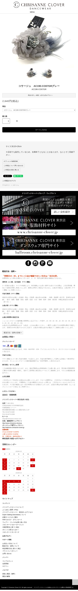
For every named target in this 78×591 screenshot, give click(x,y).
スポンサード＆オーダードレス (13, 525)
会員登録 (5, 563)
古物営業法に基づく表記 (10, 527)
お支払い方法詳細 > (9, 391)
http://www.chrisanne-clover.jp (12, 423)
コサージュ (15, 185)
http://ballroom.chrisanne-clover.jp (13, 427)
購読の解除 (6, 576)
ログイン (5, 566)
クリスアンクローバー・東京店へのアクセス (17, 512)
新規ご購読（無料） (9, 574)
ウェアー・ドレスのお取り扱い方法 (14, 522)
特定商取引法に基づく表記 (11, 548)
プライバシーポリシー (10, 551)
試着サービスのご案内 (10, 517)
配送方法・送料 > (9, 271)
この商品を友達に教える (11, 170)
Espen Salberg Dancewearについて (14, 515)
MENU (31, 12)
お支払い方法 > (8, 337)
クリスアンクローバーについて (13, 507)
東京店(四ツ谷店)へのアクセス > (13, 438)
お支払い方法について (10, 543)
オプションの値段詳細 (11, 161)
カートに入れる (39, 129)
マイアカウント (7, 561)
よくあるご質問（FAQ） (10, 510)
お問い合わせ (7, 553)
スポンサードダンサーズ (10, 532)
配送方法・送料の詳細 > (13, 333)
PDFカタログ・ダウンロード (12, 520)
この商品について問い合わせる (13, 165)
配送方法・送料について (10, 546)
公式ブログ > (6, 536)
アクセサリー (6, 185)
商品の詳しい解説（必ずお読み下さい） (39, 95)
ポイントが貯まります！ (10, 530)
